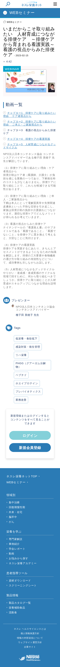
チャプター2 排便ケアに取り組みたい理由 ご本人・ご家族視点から (29, 123)
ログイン (30, 436)
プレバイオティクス (28, 391)
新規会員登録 (30, 448)
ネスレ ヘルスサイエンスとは (30, 629)
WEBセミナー (14, 22)
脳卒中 (13, 517)
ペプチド (21, 375)
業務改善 (21, 399)
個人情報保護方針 (30, 633)
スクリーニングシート (23, 585)
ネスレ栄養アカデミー (23, 563)
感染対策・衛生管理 (28, 346)
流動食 (13, 612)
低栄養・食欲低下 (26, 338)
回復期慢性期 (17, 507)
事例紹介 (14, 544)
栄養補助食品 (17, 607)
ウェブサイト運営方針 (30, 642)
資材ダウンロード (20, 580)
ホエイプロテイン (27, 383)
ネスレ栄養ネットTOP (21, 476)
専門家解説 (15, 539)
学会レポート (17, 548)
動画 (11, 553)
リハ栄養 (21, 355)
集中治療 (14, 502)
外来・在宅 (15, 512)
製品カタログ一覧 (20, 602)
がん (11, 521)
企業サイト (30, 647)
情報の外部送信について (30, 638)
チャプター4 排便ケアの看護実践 (28, 138)
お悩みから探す (18, 558)
